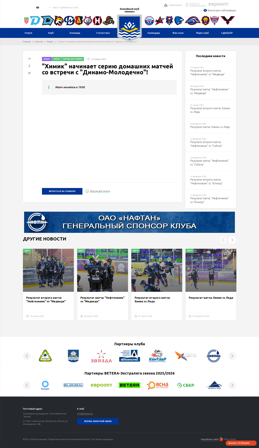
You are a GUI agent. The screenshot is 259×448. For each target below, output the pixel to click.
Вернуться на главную (62, 191)
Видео (50, 41)
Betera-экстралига (72, 59)
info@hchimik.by (85, 413)
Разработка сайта (210, 439)
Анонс (57, 59)
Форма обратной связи (97, 421)
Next (232, 240)
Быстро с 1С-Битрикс (239, 443)
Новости (39, 41)
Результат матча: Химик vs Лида (211, 297)
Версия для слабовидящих (219, 10)
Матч (27, 251)
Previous (223, 240)
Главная (27, 41)
